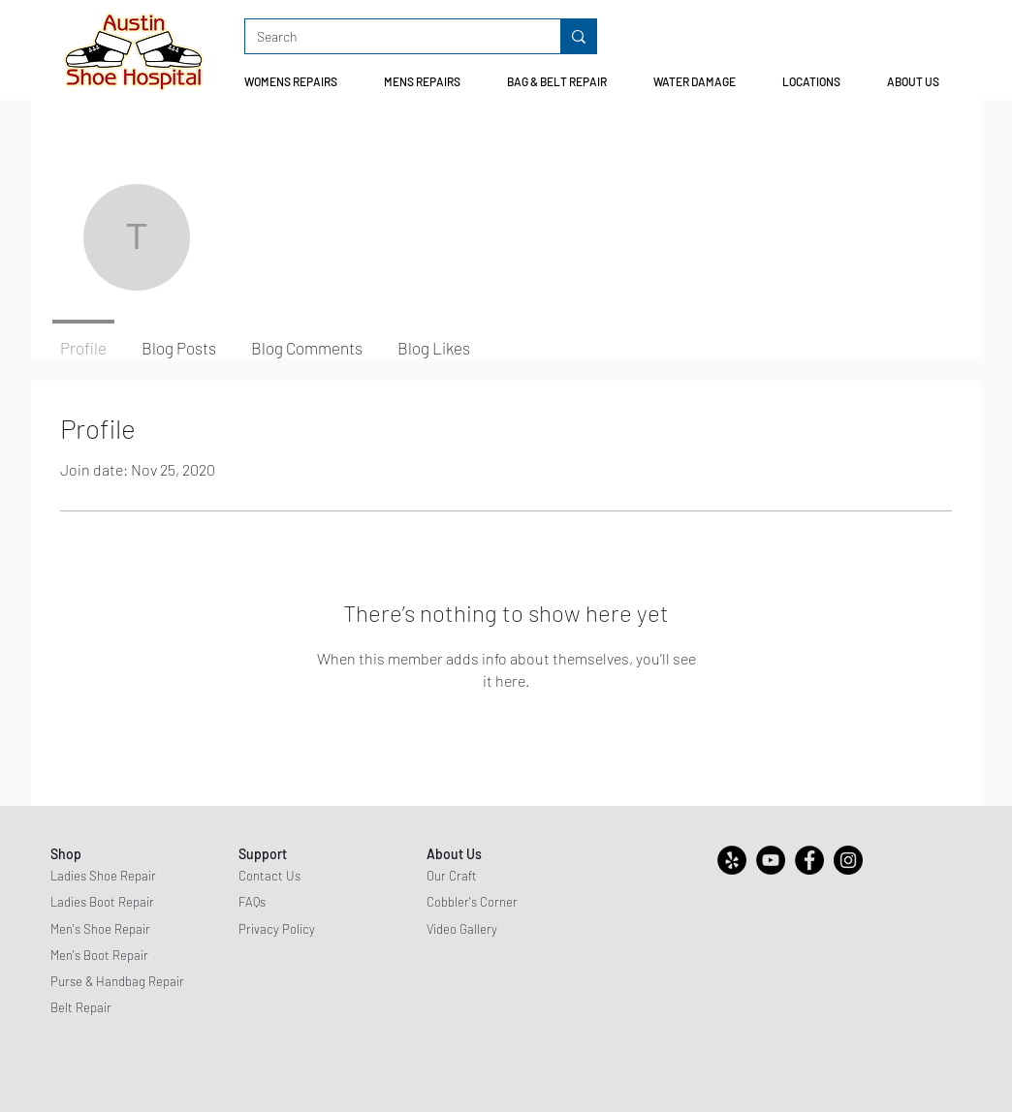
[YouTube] (770, 860)
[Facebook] (809, 860)
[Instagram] (848, 860)
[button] (299, 82)
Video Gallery (462, 929)
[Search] (388, 36)
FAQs (252, 902)
